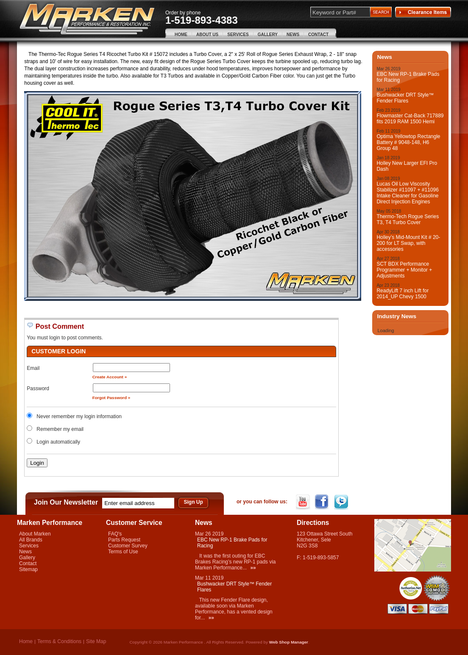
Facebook (323, 502)
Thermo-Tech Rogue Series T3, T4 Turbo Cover (407, 219)
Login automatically (58, 442)
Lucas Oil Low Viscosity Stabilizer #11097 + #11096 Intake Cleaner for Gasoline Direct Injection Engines (407, 193)
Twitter (342, 502)
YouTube (304, 502)
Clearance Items (423, 12)
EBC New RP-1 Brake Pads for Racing (407, 77)
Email (33, 368)
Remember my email (60, 429)
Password (38, 388)
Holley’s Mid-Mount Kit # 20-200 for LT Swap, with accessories (408, 243)
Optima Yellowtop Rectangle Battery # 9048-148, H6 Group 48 (408, 142)
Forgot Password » (111, 397)
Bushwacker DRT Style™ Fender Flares (405, 98)
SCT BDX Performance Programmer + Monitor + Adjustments (404, 270)
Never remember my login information (79, 416)
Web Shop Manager (288, 642)
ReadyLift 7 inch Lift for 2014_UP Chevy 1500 (402, 294)
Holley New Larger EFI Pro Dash (406, 166)
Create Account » (109, 377)
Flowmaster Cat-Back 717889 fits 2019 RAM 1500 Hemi (409, 119)
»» (253, 568)
